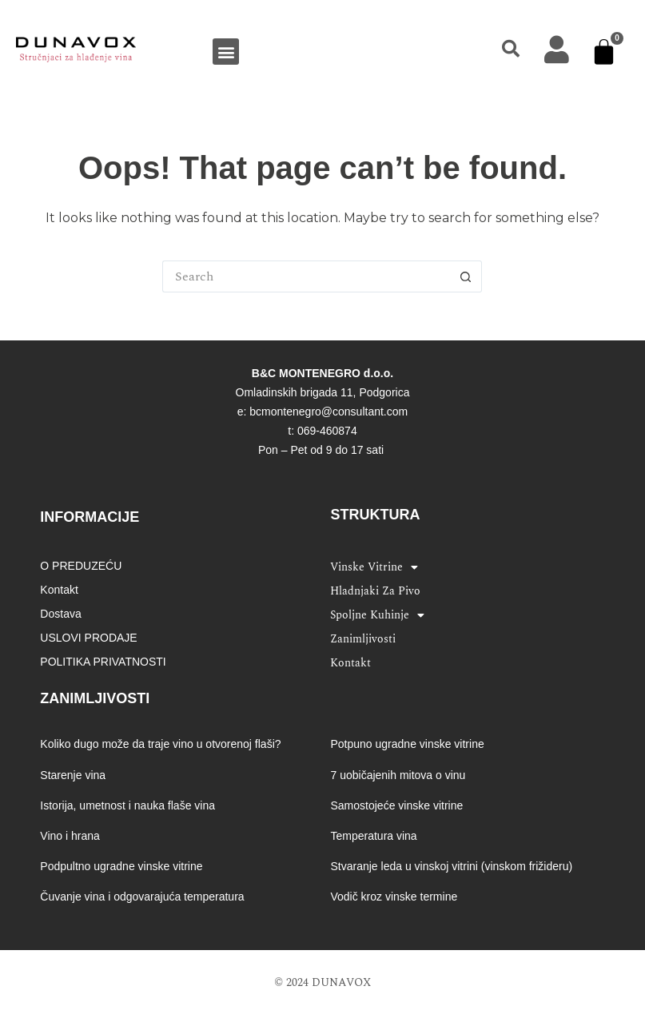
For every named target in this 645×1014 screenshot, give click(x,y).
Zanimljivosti (363, 638)
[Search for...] (306, 276)
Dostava (60, 613)
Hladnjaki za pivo (375, 591)
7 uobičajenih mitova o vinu (397, 775)
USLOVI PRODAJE (88, 637)
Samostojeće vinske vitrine (396, 805)
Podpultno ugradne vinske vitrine (121, 866)
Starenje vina (73, 775)
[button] (226, 51)
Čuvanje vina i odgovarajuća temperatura (142, 896)
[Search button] (466, 276)
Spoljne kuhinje (377, 615)
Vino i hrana (69, 835)
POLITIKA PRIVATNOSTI (102, 661)
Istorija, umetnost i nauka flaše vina (127, 805)
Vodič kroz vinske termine (393, 896)
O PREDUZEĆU (80, 565)
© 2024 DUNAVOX (322, 982)
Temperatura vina (373, 835)
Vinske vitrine (374, 567)
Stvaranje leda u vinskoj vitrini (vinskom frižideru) (451, 866)
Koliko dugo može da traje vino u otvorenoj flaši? (160, 744)
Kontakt (59, 589)
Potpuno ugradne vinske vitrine (407, 744)
